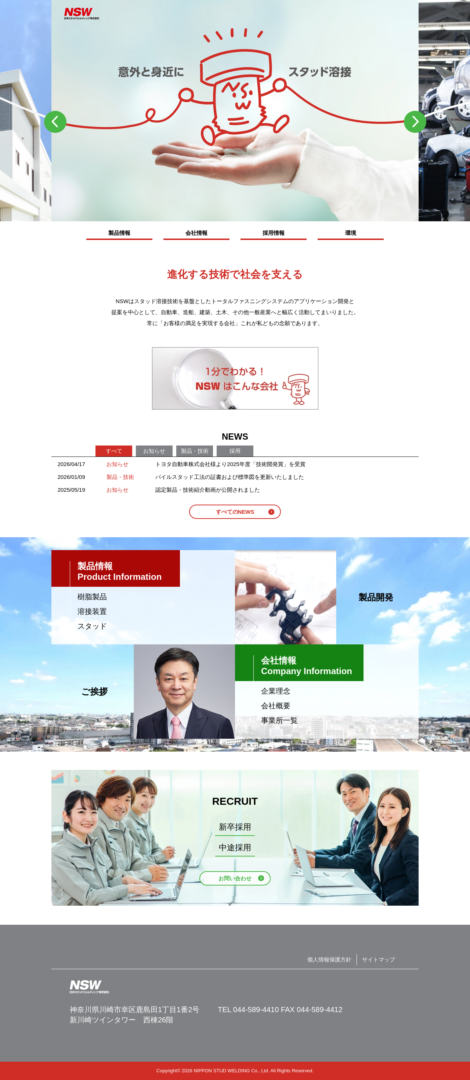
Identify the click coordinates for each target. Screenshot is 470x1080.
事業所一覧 (279, 720)
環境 (350, 233)
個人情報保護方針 (329, 959)
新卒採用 (235, 827)
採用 (235, 451)
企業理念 (275, 691)
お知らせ (154, 451)
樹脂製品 (92, 597)
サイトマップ (378, 959)
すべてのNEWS (235, 512)
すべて (114, 451)
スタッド (92, 626)
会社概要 (275, 706)
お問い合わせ (235, 878)
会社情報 (196, 233)
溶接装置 (92, 611)
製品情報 (119, 233)
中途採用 (235, 847)
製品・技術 (195, 451)
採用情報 (274, 233)
